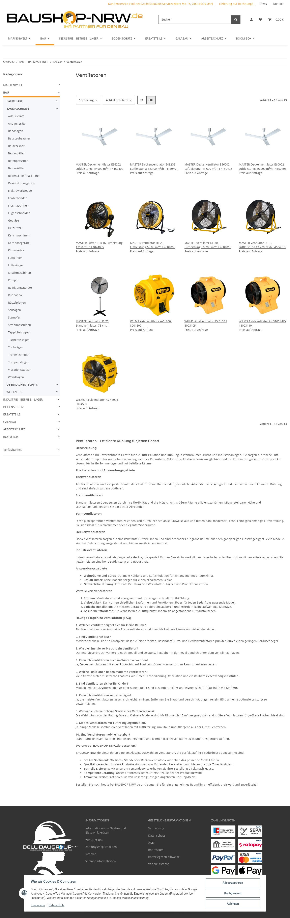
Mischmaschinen (19, 273)
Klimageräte (16, 250)
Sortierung (86, 100)
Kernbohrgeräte (19, 243)
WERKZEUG (14, 392)
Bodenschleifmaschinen (24, 176)
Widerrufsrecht (158, 864)
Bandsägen (15, 131)
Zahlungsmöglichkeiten (101, 847)
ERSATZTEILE (11, 414)
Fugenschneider (19, 213)
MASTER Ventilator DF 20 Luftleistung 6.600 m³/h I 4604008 (152, 245)
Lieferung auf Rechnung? (236, 4)
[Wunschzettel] (260, 19)
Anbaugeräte (17, 123)
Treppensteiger (18, 362)
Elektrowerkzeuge (20, 191)
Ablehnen (233, 903)
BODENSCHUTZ (13, 407)
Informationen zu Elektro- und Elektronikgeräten (105, 830)
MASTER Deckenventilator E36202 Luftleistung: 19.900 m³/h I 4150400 (99, 166)
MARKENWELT (12, 85)
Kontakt (278, 4)
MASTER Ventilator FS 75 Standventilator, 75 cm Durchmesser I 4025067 (92, 323)
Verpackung (156, 828)
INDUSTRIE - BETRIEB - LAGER (23, 399)
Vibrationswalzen (19, 370)
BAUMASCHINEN (17, 108)
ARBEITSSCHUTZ (14, 429)
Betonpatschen (18, 161)
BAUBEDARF (14, 101)
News (263, 4)
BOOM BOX (11, 437)
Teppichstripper (19, 332)
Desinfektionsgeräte (21, 183)
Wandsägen (16, 377)
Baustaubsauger (19, 138)
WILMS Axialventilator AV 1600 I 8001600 (151, 323)
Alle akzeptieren (233, 882)
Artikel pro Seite (117, 100)
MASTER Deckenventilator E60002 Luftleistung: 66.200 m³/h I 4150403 (262, 166)
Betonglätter (16, 153)
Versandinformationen (100, 861)
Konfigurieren (232, 893)
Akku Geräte (16, 116)
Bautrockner (16, 146)
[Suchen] (194, 19)
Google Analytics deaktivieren (114, 913)
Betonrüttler (16, 168)
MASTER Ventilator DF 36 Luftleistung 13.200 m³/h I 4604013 (262, 245)
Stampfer (14, 317)
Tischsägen (15, 347)
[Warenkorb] (276, 19)
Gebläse (13, 220)
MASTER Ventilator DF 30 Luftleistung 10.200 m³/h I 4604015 (207, 245)
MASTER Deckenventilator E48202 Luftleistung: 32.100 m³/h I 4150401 (154, 166)
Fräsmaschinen (18, 205)
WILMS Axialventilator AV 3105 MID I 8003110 (262, 323)
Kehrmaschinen (18, 235)
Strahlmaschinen (19, 325)
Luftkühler (15, 258)
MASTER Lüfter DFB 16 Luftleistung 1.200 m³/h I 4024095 (99, 245)
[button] (251, 19)
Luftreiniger (16, 265)
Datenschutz (56, 905)
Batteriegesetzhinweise (164, 857)
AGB (151, 842)
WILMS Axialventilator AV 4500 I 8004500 (97, 402)
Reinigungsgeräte (20, 287)
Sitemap (90, 854)
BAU (6, 92)
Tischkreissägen (19, 340)
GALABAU (9, 422)
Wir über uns (94, 840)
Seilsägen (14, 310)
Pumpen (13, 280)
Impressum (38, 905)
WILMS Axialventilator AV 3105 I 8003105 (205, 323)
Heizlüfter (14, 228)
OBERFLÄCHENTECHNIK (22, 384)
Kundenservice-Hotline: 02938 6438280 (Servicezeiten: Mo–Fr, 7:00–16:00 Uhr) (160, 4)
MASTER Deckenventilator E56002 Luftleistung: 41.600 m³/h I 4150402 (208, 166)
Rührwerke (15, 295)
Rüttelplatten (17, 302)
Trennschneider (19, 355)
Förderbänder (17, 198)
